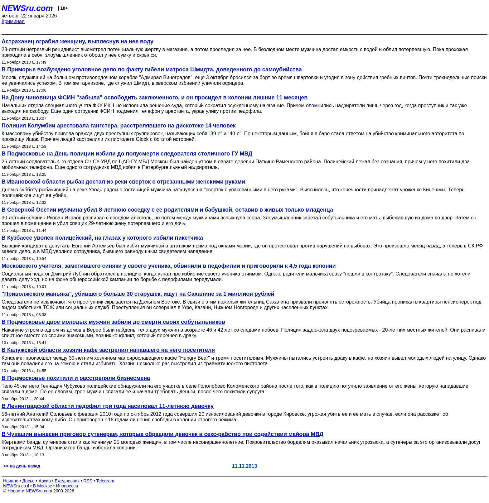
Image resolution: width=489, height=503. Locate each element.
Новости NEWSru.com (29, 490)
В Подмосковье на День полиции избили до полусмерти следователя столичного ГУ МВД (127, 154)
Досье (28, 480)
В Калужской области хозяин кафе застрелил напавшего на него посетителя (108, 350)
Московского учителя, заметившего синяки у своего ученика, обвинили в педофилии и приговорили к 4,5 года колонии (169, 266)
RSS (87, 480)
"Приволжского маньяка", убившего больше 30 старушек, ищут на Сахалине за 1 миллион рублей (138, 294)
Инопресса (67, 485)
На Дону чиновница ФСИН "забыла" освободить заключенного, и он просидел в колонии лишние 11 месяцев (154, 97)
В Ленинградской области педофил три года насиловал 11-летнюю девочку (108, 406)
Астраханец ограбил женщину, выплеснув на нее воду (77, 41)
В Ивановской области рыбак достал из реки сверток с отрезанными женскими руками (123, 182)
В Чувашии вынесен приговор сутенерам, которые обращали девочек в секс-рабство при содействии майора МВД (162, 434)
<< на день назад (21, 465)
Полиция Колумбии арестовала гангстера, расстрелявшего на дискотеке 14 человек (119, 125)
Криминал (13, 21)
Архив (45, 480)
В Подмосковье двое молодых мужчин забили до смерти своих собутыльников (113, 322)
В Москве (42, 485)
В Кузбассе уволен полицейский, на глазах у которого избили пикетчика (102, 238)
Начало (10, 480)
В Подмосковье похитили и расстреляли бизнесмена (76, 378)
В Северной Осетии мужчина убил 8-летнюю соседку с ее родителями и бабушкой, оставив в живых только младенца (167, 210)
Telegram (105, 480)
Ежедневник (67, 480)
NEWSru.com (27, 8)
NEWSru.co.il (16, 485)
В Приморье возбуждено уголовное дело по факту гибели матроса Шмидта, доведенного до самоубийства (152, 69)
